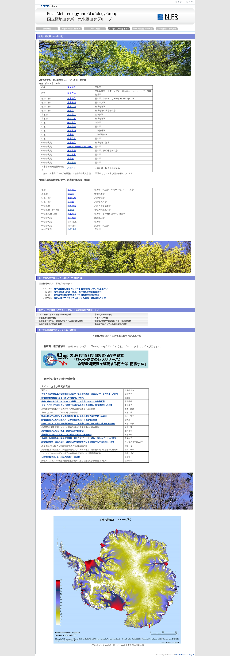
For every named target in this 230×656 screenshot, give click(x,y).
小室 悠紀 (72, 229)
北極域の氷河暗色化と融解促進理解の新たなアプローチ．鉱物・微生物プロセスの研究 (78, 438)
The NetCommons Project (185, 655)
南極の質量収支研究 (103, 314)
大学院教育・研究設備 (166, 29)
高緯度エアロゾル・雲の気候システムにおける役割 (61, 321)
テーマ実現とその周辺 (142, 29)
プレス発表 (95, 29)
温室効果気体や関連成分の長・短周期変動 (113, 321)
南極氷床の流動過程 (47, 318)
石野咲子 (71, 168)
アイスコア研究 (101, 318)
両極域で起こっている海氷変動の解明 (111, 324)
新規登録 (179, 2)
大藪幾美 (71, 162)
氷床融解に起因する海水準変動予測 (55, 314)
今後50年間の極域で (71, 29)
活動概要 (47, 29)
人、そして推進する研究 (118, 29)
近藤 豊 (71, 209)
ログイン (190, 2)
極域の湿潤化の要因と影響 (50, 324)
